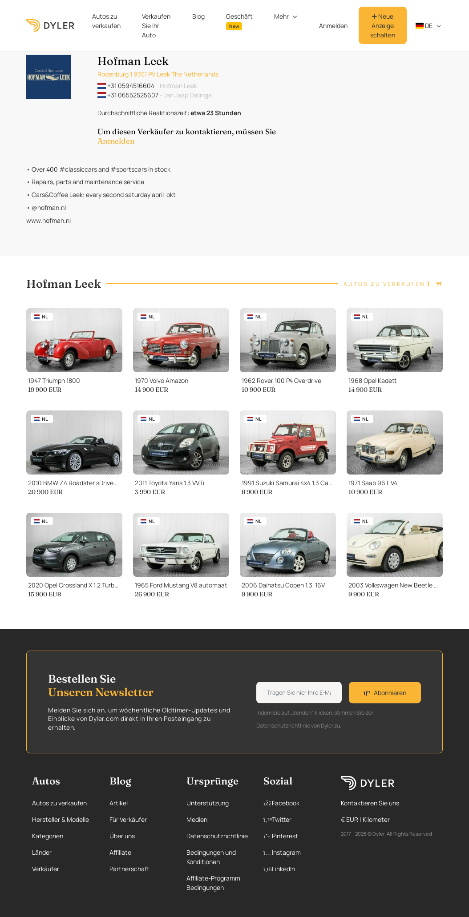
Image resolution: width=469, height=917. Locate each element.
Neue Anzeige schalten (382, 25)
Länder (42, 852)
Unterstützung (207, 803)
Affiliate (120, 852)
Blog (198, 16)
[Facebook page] (293, 803)
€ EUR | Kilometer (365, 819)
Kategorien (47, 836)
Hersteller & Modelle (60, 819)
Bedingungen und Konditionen (211, 857)
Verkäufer (45, 869)
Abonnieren (385, 692)
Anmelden (333, 25)
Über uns (122, 836)
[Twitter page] (293, 819)
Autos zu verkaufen (106, 21)
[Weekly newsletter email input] (299, 693)
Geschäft (239, 21)
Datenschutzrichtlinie (217, 836)
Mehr (281, 16)
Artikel (118, 803)
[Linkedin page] (293, 869)
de (424, 25)
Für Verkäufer (128, 819)
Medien (196, 819)
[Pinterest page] (293, 836)
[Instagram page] (293, 852)
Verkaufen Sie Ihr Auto (156, 25)
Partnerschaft (129, 869)
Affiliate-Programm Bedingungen (213, 883)
